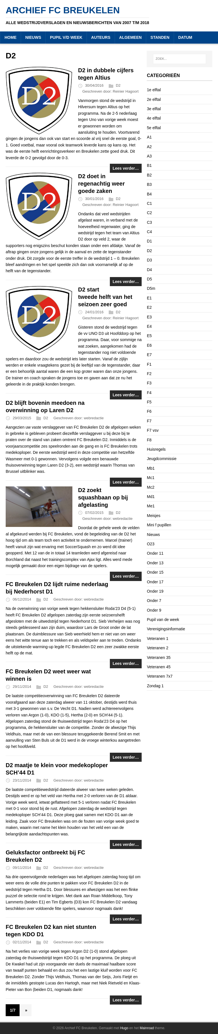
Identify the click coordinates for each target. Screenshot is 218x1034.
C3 (149, 222)
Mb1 (150, 468)
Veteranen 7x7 (159, 676)
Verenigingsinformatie (166, 629)
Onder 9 (154, 610)
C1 (149, 203)
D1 (149, 241)
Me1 (150, 506)
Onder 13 (155, 563)
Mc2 (150, 487)
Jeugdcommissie (161, 458)
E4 (149, 326)
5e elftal (154, 127)
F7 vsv (152, 430)
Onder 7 (154, 600)
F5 (149, 402)
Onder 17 (155, 582)
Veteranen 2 (157, 648)
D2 (118, 85)
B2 (149, 175)
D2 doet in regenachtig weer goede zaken (101, 183)
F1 (149, 364)
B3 (149, 184)
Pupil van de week (163, 619)
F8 (149, 440)
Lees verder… (126, 168)
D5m (151, 288)
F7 (149, 421)
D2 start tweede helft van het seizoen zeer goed (105, 296)
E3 (149, 317)
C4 (149, 231)
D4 (149, 269)
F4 (149, 392)
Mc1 (150, 477)
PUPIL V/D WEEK (66, 37)
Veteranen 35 (158, 657)
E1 (149, 298)
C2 (149, 212)
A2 (149, 146)
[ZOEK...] (179, 59)
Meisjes (153, 515)
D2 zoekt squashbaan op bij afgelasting (103, 497)
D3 (149, 260)
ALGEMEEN (130, 37)
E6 (149, 345)
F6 (149, 411)
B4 (149, 194)
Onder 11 (155, 553)
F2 (149, 373)
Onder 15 (155, 572)
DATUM (185, 37)
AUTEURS (100, 37)
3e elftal (154, 109)
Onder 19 (155, 591)
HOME (10, 37)
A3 (149, 156)
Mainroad (147, 1028)
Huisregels (156, 449)
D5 (149, 279)
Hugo (124, 1028)
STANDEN (159, 37)
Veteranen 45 (158, 667)
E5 (149, 335)
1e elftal (154, 90)
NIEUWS (33, 37)
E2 (149, 307)
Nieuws (153, 534)
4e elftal (154, 118)
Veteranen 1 (157, 638)
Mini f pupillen (159, 525)
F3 (149, 383)
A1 (149, 137)
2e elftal (154, 99)
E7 (149, 354)
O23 (150, 544)
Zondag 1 (155, 686)
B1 (149, 165)
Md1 (150, 496)
